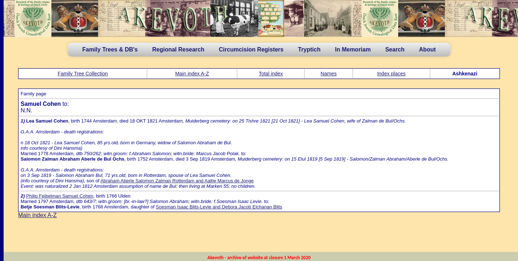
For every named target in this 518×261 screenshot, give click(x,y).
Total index (271, 73)
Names (329, 73)
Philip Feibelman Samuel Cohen (59, 196)
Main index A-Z (192, 73)
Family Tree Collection (83, 73)
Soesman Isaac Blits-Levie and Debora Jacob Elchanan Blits (219, 207)
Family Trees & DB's (110, 49)
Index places (391, 73)
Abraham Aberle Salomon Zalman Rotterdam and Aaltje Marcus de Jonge (176, 180)
